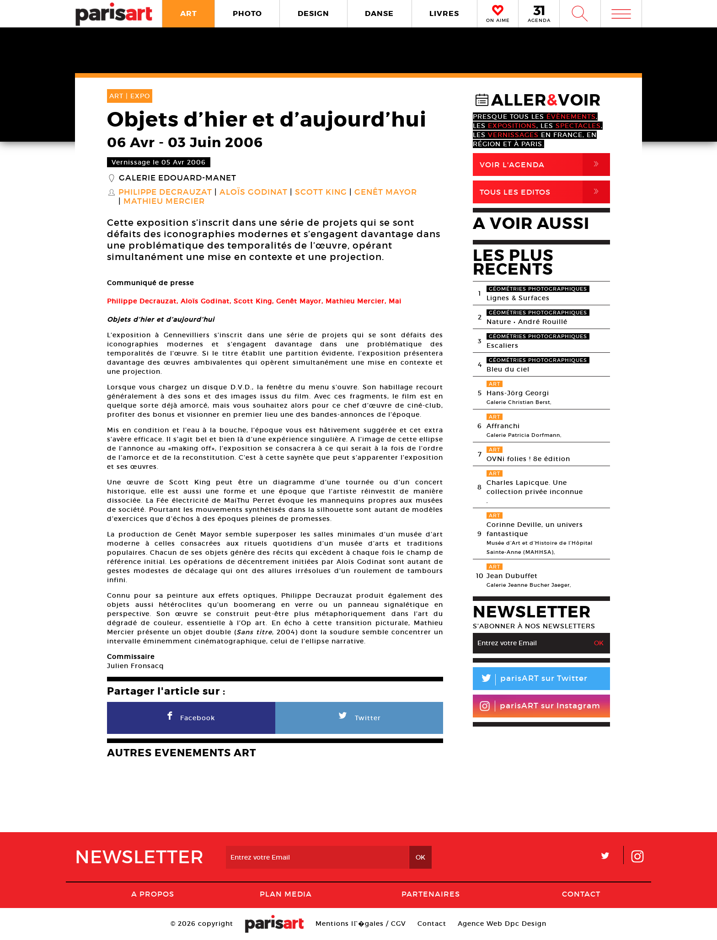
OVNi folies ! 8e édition (528, 459)
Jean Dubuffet (512, 576)
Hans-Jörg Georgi (518, 393)
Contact (581, 893)
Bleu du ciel (508, 369)
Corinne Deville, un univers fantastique (535, 529)
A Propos (152, 893)
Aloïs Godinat (253, 192)
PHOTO (247, 13)
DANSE (379, 13)
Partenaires (430, 893)
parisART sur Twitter (530, 680)
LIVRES (444, 13)
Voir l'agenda (545, 164)
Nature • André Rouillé (527, 322)
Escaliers (503, 345)
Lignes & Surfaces (518, 298)
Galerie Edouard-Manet (177, 178)
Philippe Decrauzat (165, 192)
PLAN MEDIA (286, 893)
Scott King (321, 192)
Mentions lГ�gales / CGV (361, 923)
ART (188, 13)
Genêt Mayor (385, 192)
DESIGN (313, 13)
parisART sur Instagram (539, 706)
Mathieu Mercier (164, 201)
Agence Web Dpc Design (502, 923)
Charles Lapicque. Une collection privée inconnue (535, 487)
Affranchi (503, 426)
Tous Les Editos (545, 192)
